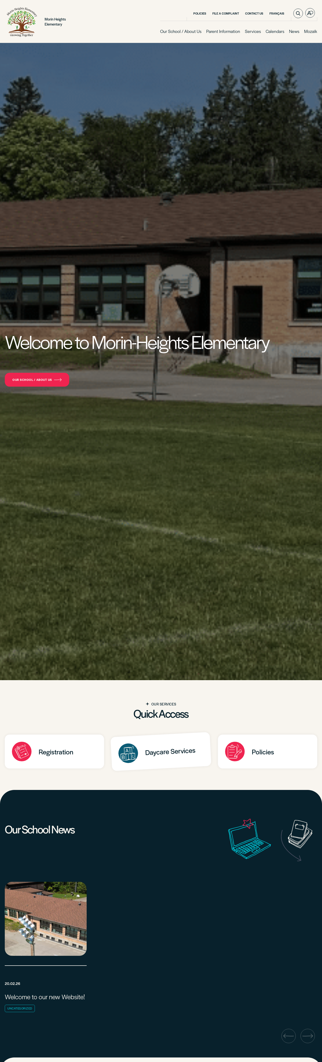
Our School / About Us (180, 31)
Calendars (275, 31)
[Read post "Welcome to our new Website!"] (46, 948)
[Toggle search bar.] (298, 13)
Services (253, 31)
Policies (199, 13)
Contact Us (254, 13)
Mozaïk (310, 31)
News (294, 31)
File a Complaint (225, 13)
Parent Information (223, 31)
